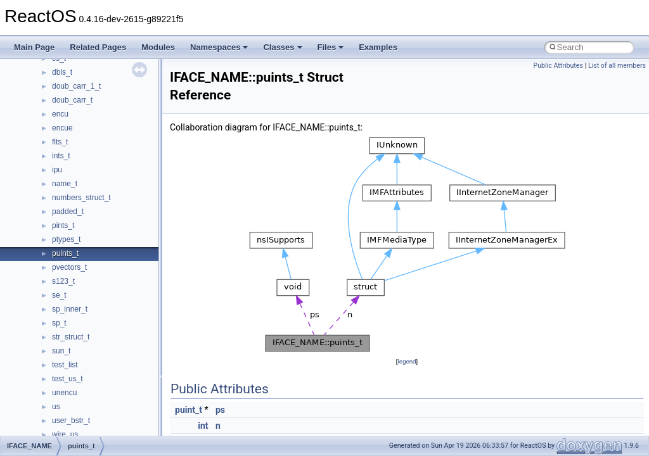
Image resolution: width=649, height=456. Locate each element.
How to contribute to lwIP (64, 110)
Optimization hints (52, 222)
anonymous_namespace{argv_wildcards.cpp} (118, 431)
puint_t (188, 410)
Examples (378, 47)
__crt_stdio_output (73, 375)
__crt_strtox (62, 389)
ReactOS (26, 69)
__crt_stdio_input (71, 361)
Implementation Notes (59, 236)
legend (406, 361)
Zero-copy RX (45, 180)
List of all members (617, 65)
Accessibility (62, 403)
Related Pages (98, 47)
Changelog (40, 96)
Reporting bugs (47, 166)
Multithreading (45, 208)
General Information (55, 264)
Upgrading (39, 83)
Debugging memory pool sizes (73, 152)
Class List (48, 347)
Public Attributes (558, 65)
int (203, 426)
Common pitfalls (49, 138)
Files (331, 47)
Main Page (34, 47)
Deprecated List (48, 292)
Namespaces (219, 47)
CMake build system (56, 124)
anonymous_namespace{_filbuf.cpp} (103, 417)
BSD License (43, 250)
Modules (158, 47)
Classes (282, 47)
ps (220, 410)
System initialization (55, 194)
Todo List (37, 278)
